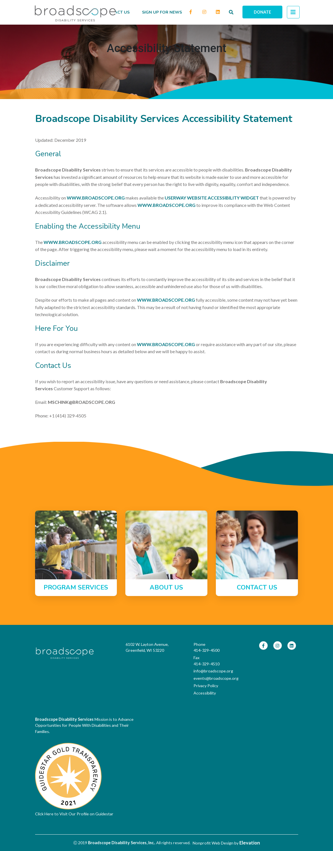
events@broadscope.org (212, 678)
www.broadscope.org (96, 197)
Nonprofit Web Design (213, 843)
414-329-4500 (207, 650)
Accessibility (205, 693)
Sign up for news (162, 12)
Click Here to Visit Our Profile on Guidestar (74, 813)
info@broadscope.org (212, 670)
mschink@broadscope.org (81, 402)
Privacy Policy (206, 685)
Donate (262, 12)
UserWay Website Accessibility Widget (212, 197)
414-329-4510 (207, 663)
